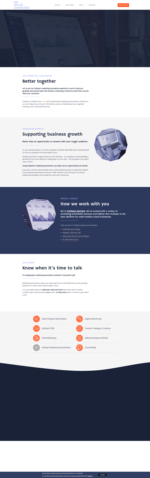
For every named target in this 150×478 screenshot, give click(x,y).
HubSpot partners (76, 211)
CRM (44, 101)
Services (57, 5)
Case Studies (70, 5)
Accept (102, 475)
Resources (92, 5)
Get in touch (123, 5)
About (81, 5)
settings (90, 476)
